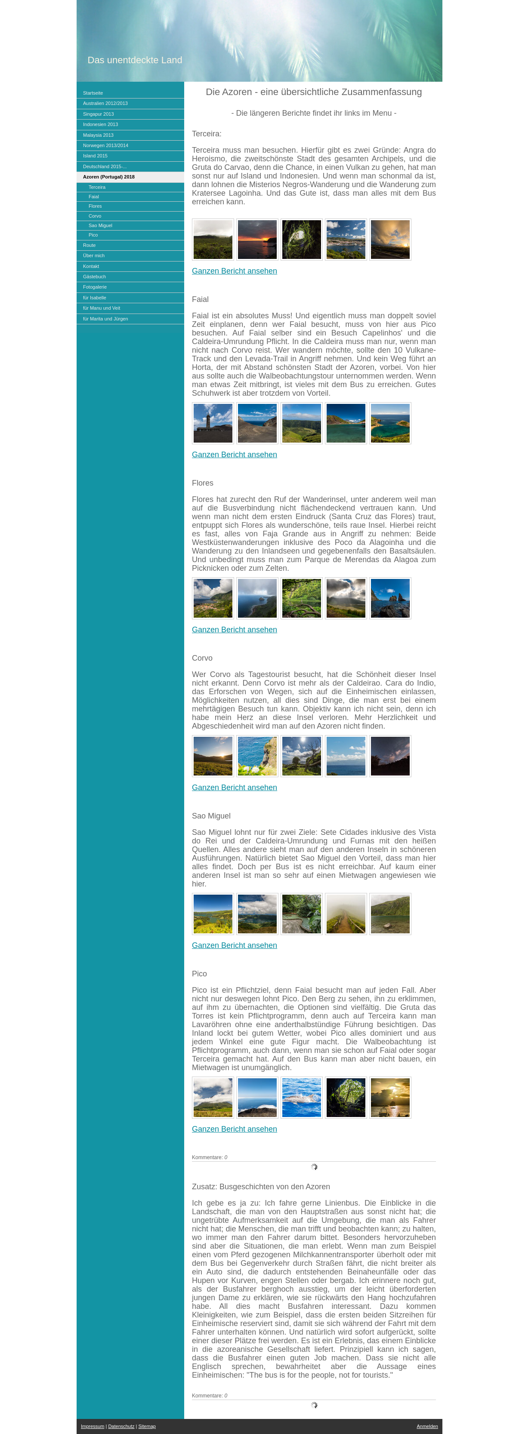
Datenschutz (121, 1426)
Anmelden (427, 1426)
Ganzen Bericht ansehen (234, 271)
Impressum (92, 1426)
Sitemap (147, 1426)
